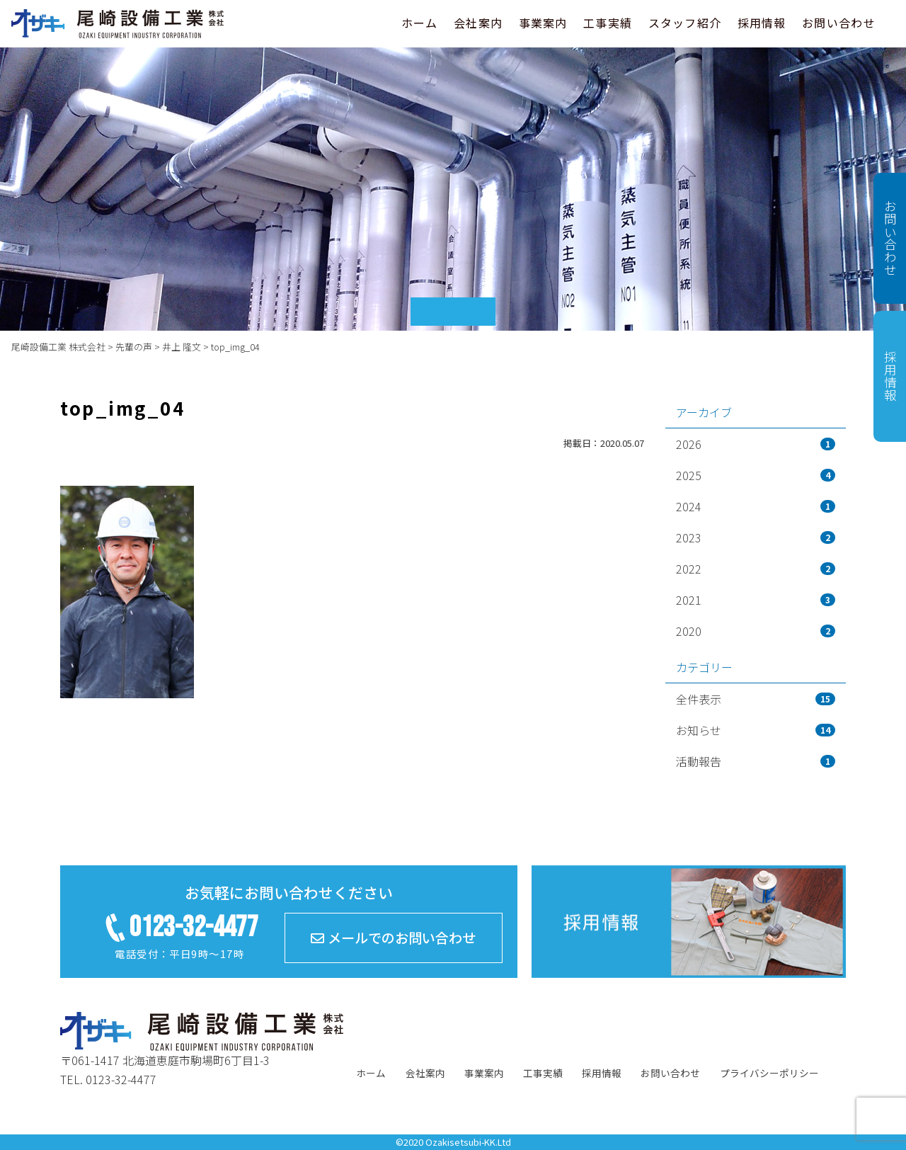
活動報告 (755, 761)
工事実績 (607, 22)
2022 (755, 568)
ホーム (419, 22)
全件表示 (755, 698)
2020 (755, 630)
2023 (755, 537)
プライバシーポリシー (769, 1073)
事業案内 (543, 22)
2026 (755, 443)
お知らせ (755, 730)
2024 (755, 506)
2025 (755, 475)
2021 (755, 599)
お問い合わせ (839, 22)
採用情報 (762, 22)
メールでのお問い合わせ (393, 937)
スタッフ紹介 (685, 22)
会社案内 (478, 22)
